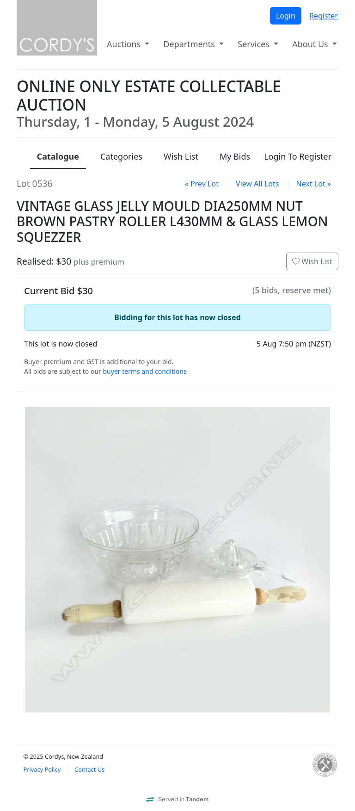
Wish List (312, 261)
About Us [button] (311, 44)
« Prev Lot (202, 184)
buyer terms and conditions (144, 371)
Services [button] (254, 44)
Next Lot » (313, 184)
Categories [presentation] (121, 156)
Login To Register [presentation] (297, 156)
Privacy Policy (42, 769)
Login (285, 16)
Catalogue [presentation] (58, 156)
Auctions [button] (125, 44)
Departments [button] (190, 44)
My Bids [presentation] (235, 156)
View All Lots (257, 184)
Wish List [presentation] (181, 156)
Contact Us (89, 769)
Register (323, 16)
